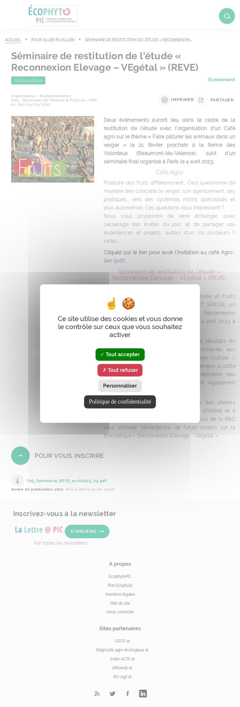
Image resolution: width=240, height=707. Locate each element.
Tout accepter (120, 354)
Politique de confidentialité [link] (120, 401)
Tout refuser (120, 370)
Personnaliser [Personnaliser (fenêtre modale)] (120, 386)
